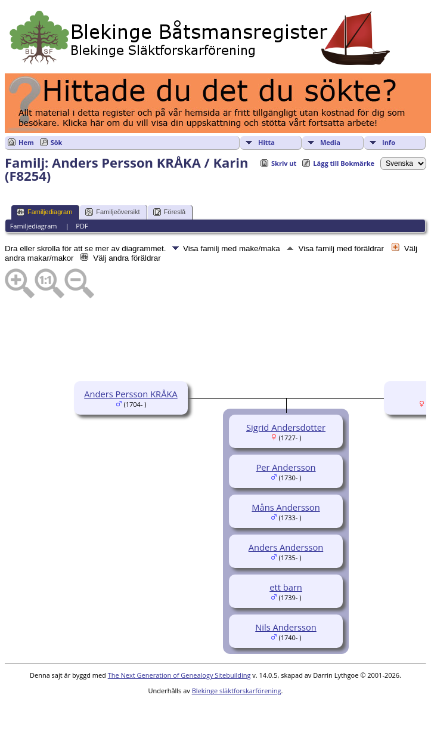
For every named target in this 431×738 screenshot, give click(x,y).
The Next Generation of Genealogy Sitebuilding (179, 675)
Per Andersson (285, 467)
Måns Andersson (286, 507)
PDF (82, 225)
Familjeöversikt (112, 212)
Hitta (266, 142)
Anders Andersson (286, 547)
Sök (57, 142)
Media (330, 142)
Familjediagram (44, 212)
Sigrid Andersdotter (285, 427)
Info (388, 142)
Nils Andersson (285, 627)
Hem (26, 142)
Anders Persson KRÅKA (130, 394)
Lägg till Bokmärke (343, 163)
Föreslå (169, 212)
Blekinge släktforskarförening (236, 690)
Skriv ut (283, 163)
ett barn (285, 587)
